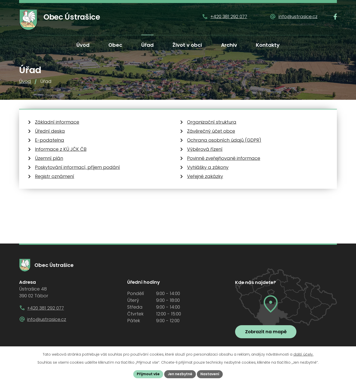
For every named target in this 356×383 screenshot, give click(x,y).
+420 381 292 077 (228, 16)
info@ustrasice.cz (298, 16)
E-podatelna (49, 140)
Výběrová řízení (204, 149)
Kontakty (268, 45)
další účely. (303, 354)
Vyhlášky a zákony (208, 167)
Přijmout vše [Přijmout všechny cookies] (148, 373)
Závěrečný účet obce (211, 131)
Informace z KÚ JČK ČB (60, 149)
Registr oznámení (54, 176)
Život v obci (187, 45)
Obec (115, 45)
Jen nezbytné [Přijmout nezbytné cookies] (180, 373)
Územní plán (49, 158)
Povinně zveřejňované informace (223, 158)
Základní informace (57, 122)
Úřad (147, 45)
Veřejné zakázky (205, 176)
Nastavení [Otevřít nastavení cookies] (209, 373)
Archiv (229, 45)
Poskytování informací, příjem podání (77, 167)
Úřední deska (50, 131)
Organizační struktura (211, 122)
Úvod (83, 45)
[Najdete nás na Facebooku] (335, 17)
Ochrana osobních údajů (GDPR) (224, 140)
